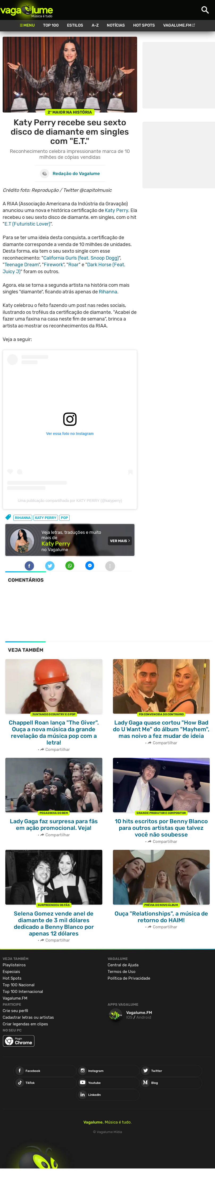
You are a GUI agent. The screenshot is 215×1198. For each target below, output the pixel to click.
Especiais (11, 971)
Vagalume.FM (177, 25)
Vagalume (26, 10)
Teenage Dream (22, 265)
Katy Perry (116, 210)
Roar (73, 265)
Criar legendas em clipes (25, 1024)
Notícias (116, 25)
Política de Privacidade (129, 978)
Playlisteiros (14, 965)
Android (143, 1017)
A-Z (95, 25)
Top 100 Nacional (19, 985)
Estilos (75, 25)
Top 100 (51, 25)
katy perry (45, 518)
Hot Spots (144, 25)
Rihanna (108, 292)
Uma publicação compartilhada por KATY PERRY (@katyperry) (70, 500)
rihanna (23, 518)
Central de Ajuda (123, 965)
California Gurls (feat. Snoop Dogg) (81, 258)
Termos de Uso (122, 971)
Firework (53, 265)
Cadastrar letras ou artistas (28, 1017)
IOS (129, 1017)
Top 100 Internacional (23, 991)
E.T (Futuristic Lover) (27, 224)
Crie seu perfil (15, 1010)
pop (64, 518)
